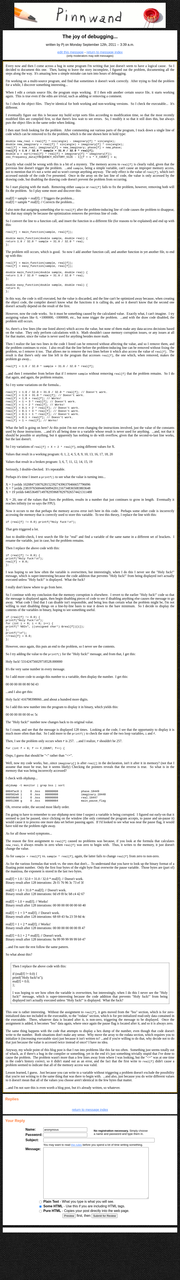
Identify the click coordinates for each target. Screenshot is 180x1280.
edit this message (70, 52)
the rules (73, 1177)
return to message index (105, 52)
